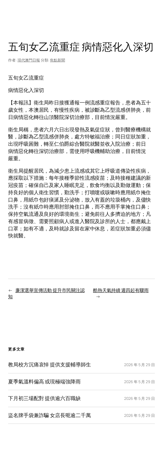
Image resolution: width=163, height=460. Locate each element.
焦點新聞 (57, 60)
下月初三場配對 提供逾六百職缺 (44, 398)
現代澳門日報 (29, 60)
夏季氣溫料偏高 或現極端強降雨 (44, 381)
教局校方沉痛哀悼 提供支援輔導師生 (49, 364)
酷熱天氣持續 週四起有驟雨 (121, 290)
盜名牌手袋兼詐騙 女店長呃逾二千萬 (49, 415)
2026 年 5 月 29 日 (139, 364)
